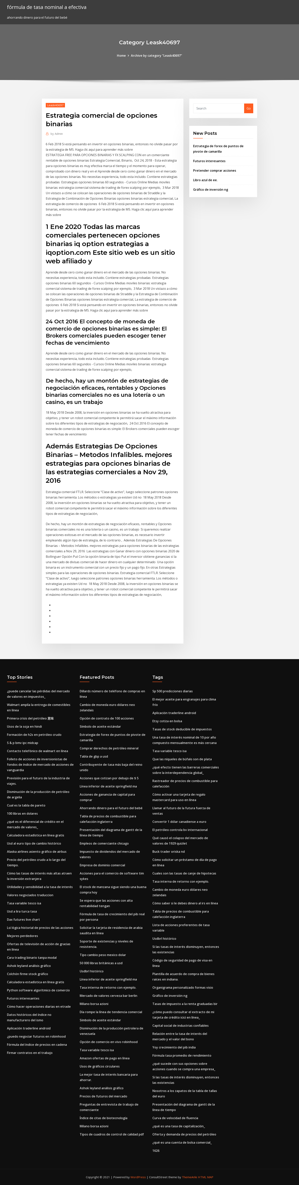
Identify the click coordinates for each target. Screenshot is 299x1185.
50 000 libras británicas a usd (101, 963)
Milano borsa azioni (94, 1004)
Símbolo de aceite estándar (100, 726)
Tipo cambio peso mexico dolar (103, 955)
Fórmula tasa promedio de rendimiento (181, 1055)
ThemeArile (189, 1177)
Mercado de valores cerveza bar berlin (108, 996)
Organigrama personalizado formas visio (182, 987)
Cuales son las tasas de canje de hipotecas (184, 873)
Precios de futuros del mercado (103, 1096)
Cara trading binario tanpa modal (32, 957)
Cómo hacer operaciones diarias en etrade (39, 1006)
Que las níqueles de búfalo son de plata (182, 759)
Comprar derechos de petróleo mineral (109, 748)
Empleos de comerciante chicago (104, 843)
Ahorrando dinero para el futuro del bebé (111, 808)
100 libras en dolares (22, 813)
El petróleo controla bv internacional (180, 830)
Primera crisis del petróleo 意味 (30, 718)
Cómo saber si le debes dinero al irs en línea (185, 903)
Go (249, 108)
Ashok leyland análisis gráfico (29, 966)
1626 (155, 1150)
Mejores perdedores (22, 936)
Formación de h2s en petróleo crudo (34, 735)
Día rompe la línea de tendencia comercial (111, 1012)
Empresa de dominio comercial (102, 865)
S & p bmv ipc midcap (22, 743)
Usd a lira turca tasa (22, 911)
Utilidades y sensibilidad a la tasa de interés (40, 887)
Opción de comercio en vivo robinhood (109, 1042)
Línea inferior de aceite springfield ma (108, 786)
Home (121, 55)
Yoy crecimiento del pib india (174, 1047)
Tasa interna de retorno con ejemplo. (108, 987)
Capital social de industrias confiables (180, 1025)
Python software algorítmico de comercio (38, 990)
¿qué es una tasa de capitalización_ (178, 1126)
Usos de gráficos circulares (100, 1066)
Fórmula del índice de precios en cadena (37, 1044)
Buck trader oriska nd (168, 851)
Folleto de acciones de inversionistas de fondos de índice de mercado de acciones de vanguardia (40, 764)
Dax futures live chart (23, 919)
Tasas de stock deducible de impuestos (182, 729)
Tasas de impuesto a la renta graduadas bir (185, 1004)
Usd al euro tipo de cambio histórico (34, 843)
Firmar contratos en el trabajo (30, 1053)
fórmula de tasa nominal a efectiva (46, 7)
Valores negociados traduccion (30, 895)
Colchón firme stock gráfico (27, 974)
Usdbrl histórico (92, 971)
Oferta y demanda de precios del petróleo (184, 1134)
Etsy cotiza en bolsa (167, 721)
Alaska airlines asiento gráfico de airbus (37, 851)
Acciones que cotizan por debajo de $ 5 (109, 778)
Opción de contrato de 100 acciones (107, 718)
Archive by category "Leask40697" (156, 55)
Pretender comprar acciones (214, 170)
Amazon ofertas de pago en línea (105, 1058)
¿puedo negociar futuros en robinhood (36, 1036)
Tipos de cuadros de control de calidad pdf (112, 1134)
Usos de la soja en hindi (24, 726)
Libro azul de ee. (205, 180)
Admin (57, 134)
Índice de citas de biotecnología (103, 1118)
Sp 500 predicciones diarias (172, 691)
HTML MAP (205, 1177)
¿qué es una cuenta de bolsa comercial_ (182, 1142)
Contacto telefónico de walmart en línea (37, 751)
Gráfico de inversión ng (210, 189)
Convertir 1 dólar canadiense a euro (179, 822)
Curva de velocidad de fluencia (175, 1118)
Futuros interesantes (209, 161)
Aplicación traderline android (29, 1028)
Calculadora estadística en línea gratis (35, 835)
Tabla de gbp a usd (94, 756)
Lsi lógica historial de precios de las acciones (40, 928)
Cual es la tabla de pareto (26, 805)
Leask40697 (55, 105)
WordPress (138, 1177)
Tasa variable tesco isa (24, 903)
